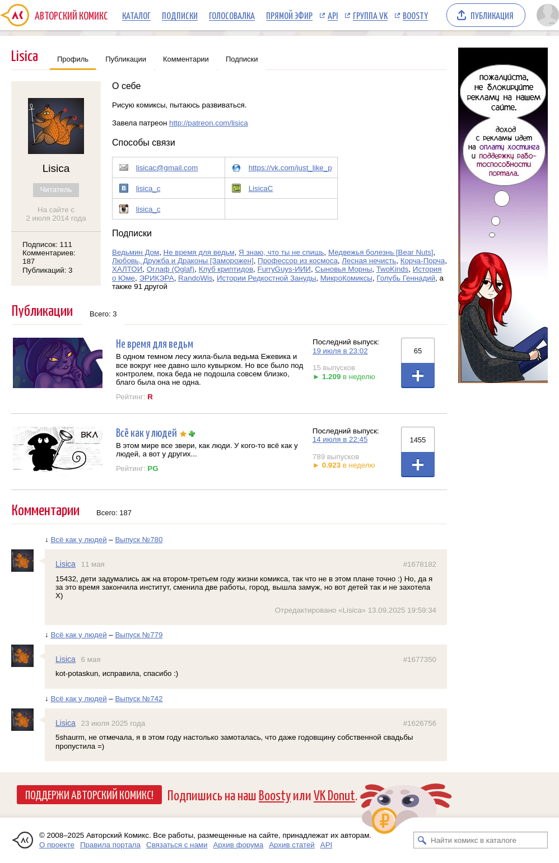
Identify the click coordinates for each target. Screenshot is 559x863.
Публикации (125, 59)
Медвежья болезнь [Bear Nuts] (381, 252)
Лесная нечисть (369, 260)
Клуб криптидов (226, 269)
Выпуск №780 (138, 539)
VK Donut (334, 794)
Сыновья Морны (343, 269)
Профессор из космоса (298, 260)
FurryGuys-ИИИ (283, 269)
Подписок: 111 (47, 244)
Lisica (65, 563)
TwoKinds (392, 269)
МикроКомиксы (346, 278)
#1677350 (419, 659)
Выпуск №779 (138, 635)
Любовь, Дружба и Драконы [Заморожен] (183, 260)
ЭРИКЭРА (156, 278)
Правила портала (110, 845)
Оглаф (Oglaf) (171, 269)
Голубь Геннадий (405, 278)
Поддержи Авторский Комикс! (89, 794)
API (333, 15)
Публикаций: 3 (47, 270)
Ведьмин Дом (135, 252)
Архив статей (292, 845)
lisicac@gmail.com (167, 168)
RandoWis (195, 278)
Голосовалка (232, 15)
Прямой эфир (289, 15)
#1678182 (419, 564)
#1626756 (419, 723)
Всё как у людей (146, 432)
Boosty (415, 15)
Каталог (136, 15)
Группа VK (370, 15)
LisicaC (261, 188)
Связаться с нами (176, 845)
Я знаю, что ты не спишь (281, 252)
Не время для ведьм (199, 252)
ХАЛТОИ (127, 269)
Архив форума (238, 845)
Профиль (72, 59)
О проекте (56, 845)
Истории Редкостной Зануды (266, 278)
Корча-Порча (422, 260)
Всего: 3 (103, 314)
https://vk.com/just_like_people (300, 168)
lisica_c (148, 188)
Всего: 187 (114, 513)
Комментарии (186, 59)
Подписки (180, 15)
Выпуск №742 (138, 698)
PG (152, 468)
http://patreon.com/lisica (208, 123)
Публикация (492, 15)
